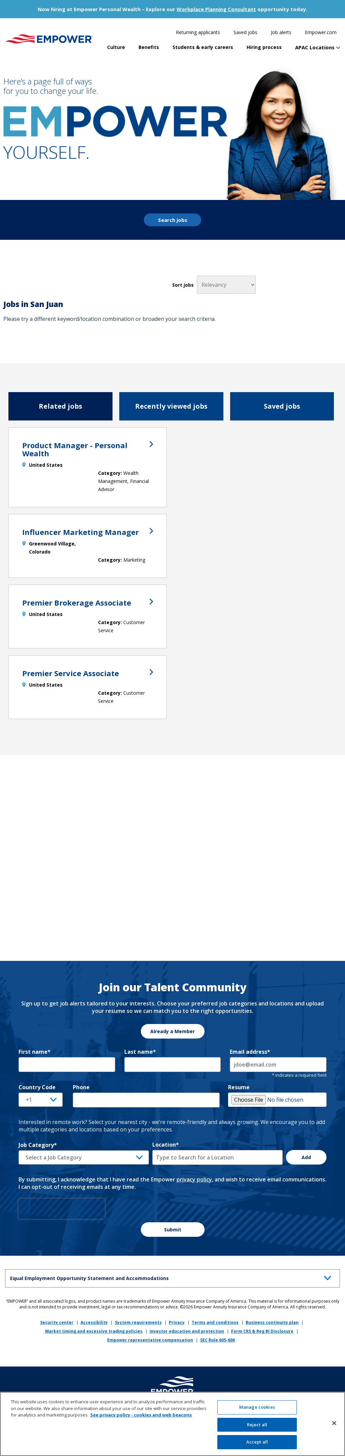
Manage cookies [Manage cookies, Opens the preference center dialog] (257, 1410)
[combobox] (217, 1157)
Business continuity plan (272, 1322)
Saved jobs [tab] (282, 406)
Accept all (257, 1445)
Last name (140, 1051)
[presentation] (62, 1209)
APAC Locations (315, 47)
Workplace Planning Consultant (216, 9)
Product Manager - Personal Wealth (87, 449)
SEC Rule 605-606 (217, 1340)
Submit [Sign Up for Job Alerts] (172, 1229)
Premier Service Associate (87, 673)
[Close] (334, 1426)
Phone (81, 1087)
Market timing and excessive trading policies (94, 1331)
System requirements (138, 1322)
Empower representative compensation (150, 1340)
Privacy (177, 1322)
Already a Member (172, 1031)
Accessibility (94, 1322)
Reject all (257, 1427)
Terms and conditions (215, 1322)
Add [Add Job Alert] (306, 1157)
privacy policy (194, 1179)
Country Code (37, 1087)
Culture (116, 47)
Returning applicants (198, 32)
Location (165, 1144)
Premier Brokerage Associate (87, 602)
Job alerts (281, 32)
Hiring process (264, 47)
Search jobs (172, 219)
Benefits (148, 47)
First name (35, 1051)
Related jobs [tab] (60, 406)
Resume (239, 1087)
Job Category (38, 1145)
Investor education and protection (187, 1331)
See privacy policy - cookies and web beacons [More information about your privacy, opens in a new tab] (141, 1417)
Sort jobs (183, 285)
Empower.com (321, 32)
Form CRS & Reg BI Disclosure (262, 1331)
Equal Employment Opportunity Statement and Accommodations (172, 1277)
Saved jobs (245, 32)
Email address (250, 1051)
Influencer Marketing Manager (87, 532)
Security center (56, 1322)
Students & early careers (202, 47)
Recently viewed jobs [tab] (171, 406)
